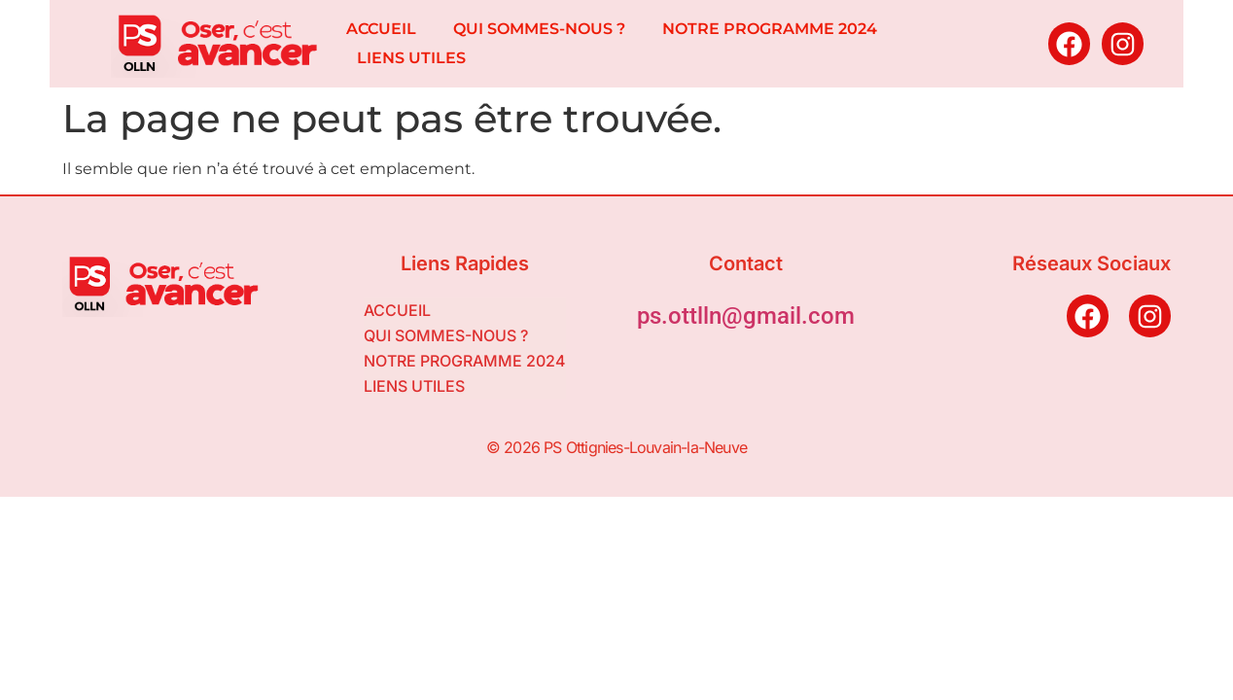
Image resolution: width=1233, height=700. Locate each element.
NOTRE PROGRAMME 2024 (769, 28)
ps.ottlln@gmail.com (746, 316)
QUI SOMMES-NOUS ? (539, 28)
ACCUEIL (381, 28)
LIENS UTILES (411, 58)
